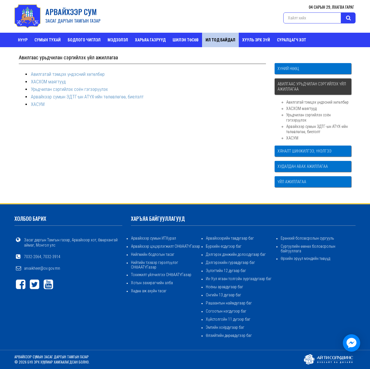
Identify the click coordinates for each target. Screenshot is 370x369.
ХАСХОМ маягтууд (48, 82)
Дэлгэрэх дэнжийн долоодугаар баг (236, 254)
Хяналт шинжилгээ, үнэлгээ (305, 151)
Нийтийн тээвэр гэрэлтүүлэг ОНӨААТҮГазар (154, 264)
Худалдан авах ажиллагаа (303, 166)
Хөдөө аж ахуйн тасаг (148, 291)
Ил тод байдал (220, 40)
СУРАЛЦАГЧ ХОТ (291, 40)
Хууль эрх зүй (256, 40)
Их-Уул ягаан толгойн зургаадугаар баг (238, 278)
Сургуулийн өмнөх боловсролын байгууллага (308, 248)
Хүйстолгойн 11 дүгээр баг (228, 319)
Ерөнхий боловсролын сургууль (307, 238)
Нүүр (22, 40)
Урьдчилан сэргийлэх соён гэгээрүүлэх (69, 89)
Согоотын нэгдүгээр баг (226, 311)
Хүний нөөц (288, 68)
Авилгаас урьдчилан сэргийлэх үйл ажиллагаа (312, 86)
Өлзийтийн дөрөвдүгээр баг (229, 335)
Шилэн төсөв (186, 40)
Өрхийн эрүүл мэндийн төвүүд (305, 258)
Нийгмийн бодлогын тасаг (152, 254)
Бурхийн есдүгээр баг (223, 246)
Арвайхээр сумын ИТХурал (153, 238)
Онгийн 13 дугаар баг (223, 295)
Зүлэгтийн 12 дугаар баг (226, 270)
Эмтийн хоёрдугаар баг (225, 327)
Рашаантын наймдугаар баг (229, 303)
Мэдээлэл (118, 40)
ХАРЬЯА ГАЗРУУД (150, 40)
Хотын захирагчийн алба (152, 282)
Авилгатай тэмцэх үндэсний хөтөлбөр (68, 74)
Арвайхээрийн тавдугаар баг (230, 238)
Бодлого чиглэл (84, 40)
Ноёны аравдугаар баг (224, 286)
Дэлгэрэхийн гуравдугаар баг (230, 262)
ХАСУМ (38, 104)
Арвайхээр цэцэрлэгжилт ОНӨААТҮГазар (165, 246)
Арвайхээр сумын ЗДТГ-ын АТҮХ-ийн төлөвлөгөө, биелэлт (87, 97)
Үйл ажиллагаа (292, 181)
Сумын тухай (47, 40)
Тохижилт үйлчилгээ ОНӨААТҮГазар (161, 274)
